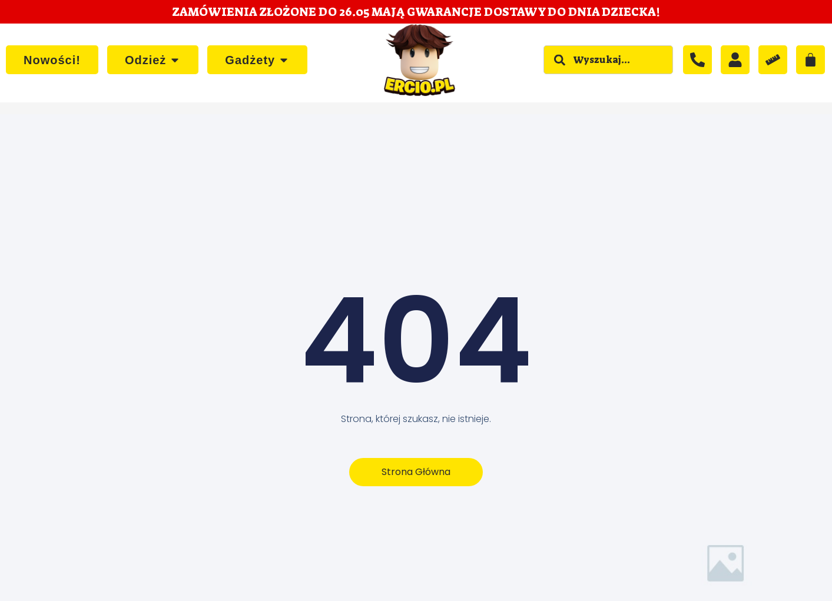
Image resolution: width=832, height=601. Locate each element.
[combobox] (608, 59)
